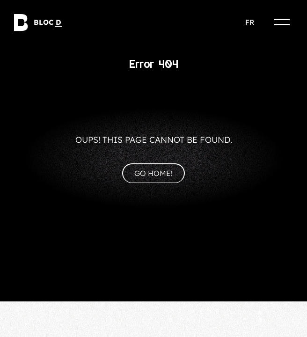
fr (249, 22)
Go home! (153, 173)
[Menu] (282, 22)
